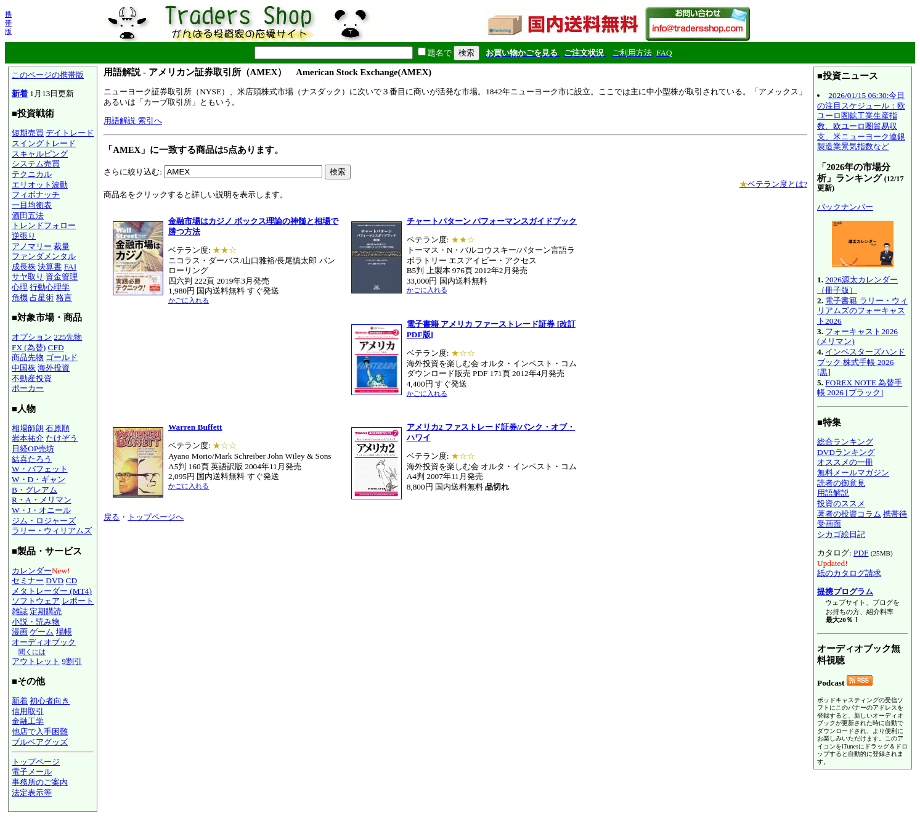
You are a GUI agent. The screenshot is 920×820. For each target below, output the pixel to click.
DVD (54, 580)
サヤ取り (28, 276)
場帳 (64, 631)
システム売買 (36, 163)
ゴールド (62, 357)
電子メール (32, 771)
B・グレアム (34, 489)
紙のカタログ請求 (849, 573)
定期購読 (46, 611)
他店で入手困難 (40, 731)
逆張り (24, 235)
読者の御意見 (841, 483)
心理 (20, 287)
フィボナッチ (36, 194)
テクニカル (32, 174)
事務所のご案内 (40, 782)
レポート (78, 600)
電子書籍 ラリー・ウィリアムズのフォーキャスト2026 (862, 311)
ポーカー (28, 388)
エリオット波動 (40, 184)
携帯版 (8, 22)
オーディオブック (44, 642)
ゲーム (42, 631)
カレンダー (32, 570)
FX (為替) (29, 347)
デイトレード (70, 132)
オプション (32, 337)
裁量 (62, 246)
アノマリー (32, 246)
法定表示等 (32, 792)
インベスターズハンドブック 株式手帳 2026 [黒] (861, 362)
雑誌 (20, 611)
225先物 (68, 337)
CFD (56, 347)
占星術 (42, 297)
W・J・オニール (41, 510)
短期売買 (28, 132)
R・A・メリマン (41, 499)
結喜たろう (32, 459)
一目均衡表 (32, 205)
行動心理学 (50, 287)
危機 (20, 297)
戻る (112, 517)
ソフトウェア (36, 600)
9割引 (72, 661)
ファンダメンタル (44, 256)
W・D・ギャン (38, 479)
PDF (860, 552)
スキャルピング (40, 153)
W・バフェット (40, 469)
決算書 (50, 266)
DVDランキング (846, 452)
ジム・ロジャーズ (44, 520)
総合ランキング (845, 441)
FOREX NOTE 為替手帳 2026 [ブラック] (859, 388)
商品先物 (28, 357)
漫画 (20, 631)
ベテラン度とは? (773, 184)
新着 (20, 93)
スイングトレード (44, 143)
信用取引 (28, 711)
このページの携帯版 (48, 75)
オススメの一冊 (845, 462)
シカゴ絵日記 (841, 534)
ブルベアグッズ (40, 742)
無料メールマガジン (853, 472)
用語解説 (833, 493)
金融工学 (28, 721)
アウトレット (36, 661)
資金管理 (62, 276)
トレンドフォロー (44, 225)
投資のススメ (841, 503)
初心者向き (50, 700)
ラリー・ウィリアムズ (52, 530)
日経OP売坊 (33, 448)
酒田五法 (28, 215)
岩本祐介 (28, 438)
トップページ (36, 761)
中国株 (24, 367)
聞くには (32, 651)
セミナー (28, 580)
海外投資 (54, 367)
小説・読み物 (36, 621)
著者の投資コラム (849, 514)
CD (72, 580)
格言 (64, 297)
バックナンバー (845, 206)
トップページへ (156, 517)
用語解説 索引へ (132, 120)
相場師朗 (28, 428)
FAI (70, 266)
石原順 (58, 428)
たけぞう (62, 438)
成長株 (24, 266)
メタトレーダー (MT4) (52, 591)
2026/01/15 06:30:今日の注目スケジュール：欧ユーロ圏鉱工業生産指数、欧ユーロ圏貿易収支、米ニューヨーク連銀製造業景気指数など (861, 121)
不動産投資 (32, 378)
